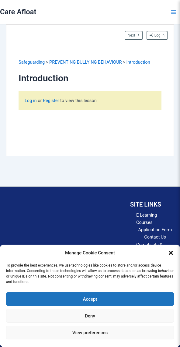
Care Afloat (18, 12)
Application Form (155, 229)
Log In (157, 35)
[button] (171, 253)
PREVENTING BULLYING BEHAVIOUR (85, 62)
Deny (90, 316)
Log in (31, 100)
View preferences (90, 332)
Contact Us (155, 237)
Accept (90, 299)
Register (51, 100)
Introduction (138, 62)
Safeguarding (32, 62)
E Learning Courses (146, 218)
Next (134, 35)
